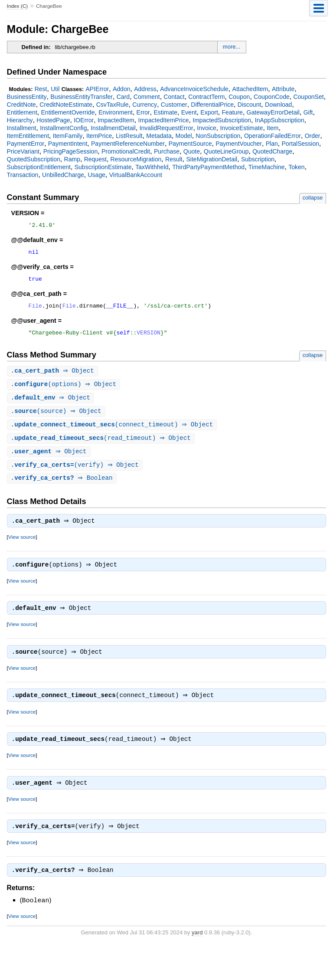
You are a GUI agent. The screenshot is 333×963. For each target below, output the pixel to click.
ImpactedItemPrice (163, 120)
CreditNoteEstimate (65, 104)
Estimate (165, 112)
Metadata (159, 135)
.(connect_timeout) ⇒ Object (113, 433)
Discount (249, 104)
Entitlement (22, 112)
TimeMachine (266, 167)
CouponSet (308, 96)
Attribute (283, 88)
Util (55, 88)
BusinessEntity (27, 96)
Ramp (72, 159)
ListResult (129, 135)
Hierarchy (20, 120)
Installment (21, 127)
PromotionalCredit (125, 151)
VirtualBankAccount (135, 174)
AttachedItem (250, 88)
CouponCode (272, 96)
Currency (144, 104)
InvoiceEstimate (241, 127)
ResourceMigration (136, 159)
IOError (84, 120)
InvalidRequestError (166, 127)
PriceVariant (23, 151)
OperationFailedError (272, 135)
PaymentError (26, 143)
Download (278, 104)
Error (143, 112)
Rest (41, 88)
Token (296, 167)
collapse (313, 197)
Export (209, 112)
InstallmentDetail (113, 127)
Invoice (206, 127)
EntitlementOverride (68, 112)
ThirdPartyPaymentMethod (208, 167)
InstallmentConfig (63, 127)
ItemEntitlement (28, 135)
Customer (174, 104)
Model (183, 135)
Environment (115, 112)
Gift (308, 112)
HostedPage (53, 120)
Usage (96, 174)
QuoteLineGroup (226, 151)
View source (22, 548)
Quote (191, 151)
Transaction (23, 174)
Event (189, 112)
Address (145, 88)
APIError (97, 88)
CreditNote (21, 104)
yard (197, 950)
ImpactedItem (116, 120)
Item (272, 127)
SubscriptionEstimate (103, 167)
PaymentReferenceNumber (128, 143)
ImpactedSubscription (222, 120)
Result (174, 159)
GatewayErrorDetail (273, 112)
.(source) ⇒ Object (57, 419)
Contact (173, 96)
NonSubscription (218, 135)
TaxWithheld (151, 167)
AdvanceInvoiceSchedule (194, 88)
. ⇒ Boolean (63, 488)
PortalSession (300, 143)
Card (123, 96)
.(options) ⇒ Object (65, 391)
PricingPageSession (70, 151)
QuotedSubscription (33, 159)
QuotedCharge (272, 151)
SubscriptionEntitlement (39, 167)
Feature (232, 112)
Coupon (239, 96)
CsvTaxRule (112, 104)
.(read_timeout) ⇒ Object (102, 447)
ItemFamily (68, 135)
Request (95, 159)
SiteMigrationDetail (211, 159)
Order (312, 135)
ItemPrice (99, 135)
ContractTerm (206, 96)
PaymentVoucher (238, 143)
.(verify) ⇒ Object (76, 475)
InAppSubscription (279, 120)
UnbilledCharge (63, 174)
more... (231, 46)
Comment (147, 96)
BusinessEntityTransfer (81, 96)
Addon (122, 88)
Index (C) (17, 6)
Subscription (257, 159)
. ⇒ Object (53, 377)
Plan (272, 143)
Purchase (167, 151)
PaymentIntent (67, 143)
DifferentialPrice (212, 104)
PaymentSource (190, 143)
